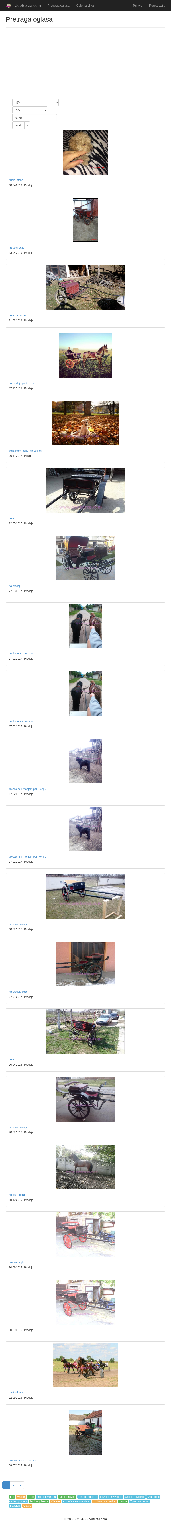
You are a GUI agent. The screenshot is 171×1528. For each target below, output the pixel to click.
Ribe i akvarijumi (46, 1496)
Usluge (123, 1501)
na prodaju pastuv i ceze (23, 383)
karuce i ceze (16, 247)
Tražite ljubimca (39, 1501)
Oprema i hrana (139, 1501)
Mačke (21, 1496)
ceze (11, 518)
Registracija (157, 5)
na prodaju (15, 586)
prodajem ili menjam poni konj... (27, 789)
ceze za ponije (17, 315)
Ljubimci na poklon (104, 1501)
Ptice (31, 1496)
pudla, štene (16, 180)
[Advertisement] (85, 63)
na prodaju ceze (18, 991)
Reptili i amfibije (87, 1496)
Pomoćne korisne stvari (77, 1501)
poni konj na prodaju (21, 653)
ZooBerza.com (28, 5)
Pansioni (15, 1505)
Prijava (137, 5)
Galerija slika (85, 5)
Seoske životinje (134, 1496)
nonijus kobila (17, 1194)
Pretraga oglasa (59, 5)
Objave (55, 1501)
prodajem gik (16, 1262)
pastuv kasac (16, 1392)
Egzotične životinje (111, 1496)
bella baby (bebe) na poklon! (25, 450)
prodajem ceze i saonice (23, 1460)
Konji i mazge (67, 1496)
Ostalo (27, 1505)
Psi (12, 1496)
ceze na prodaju (18, 924)
